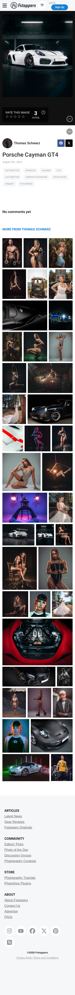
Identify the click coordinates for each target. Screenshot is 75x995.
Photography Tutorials (20, 878)
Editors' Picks (14, 844)
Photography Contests (20, 861)
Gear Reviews (14, 822)
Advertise (11, 911)
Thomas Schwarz (27, 143)
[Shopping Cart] (42, 5)
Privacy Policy (24, 957)
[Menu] (5, 5)
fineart (9, 184)
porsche (30, 170)
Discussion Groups (17, 855)
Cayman (46, 170)
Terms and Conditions (46, 957)
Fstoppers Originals (18, 827)
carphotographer (36, 177)
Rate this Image (18, 112)
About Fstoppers (16, 900)
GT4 (59, 170)
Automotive (12, 170)
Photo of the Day (16, 850)
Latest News (13, 816)
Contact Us (12, 905)
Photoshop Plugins (17, 883)
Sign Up (59, 7)
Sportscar (59, 177)
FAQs (8, 917)
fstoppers (26, 184)
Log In (52, 2)
